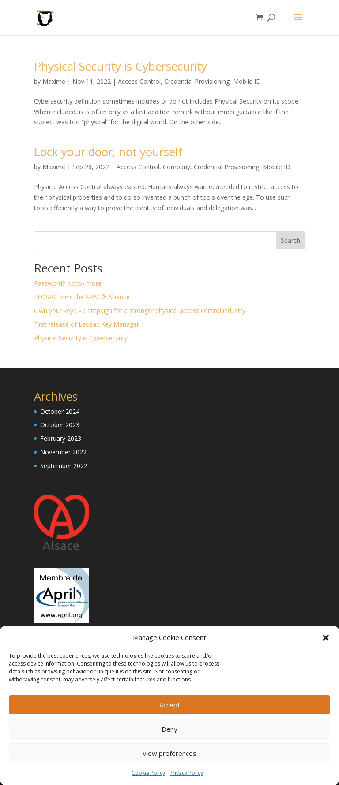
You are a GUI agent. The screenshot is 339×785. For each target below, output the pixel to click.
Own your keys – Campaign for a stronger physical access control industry (139, 311)
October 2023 (59, 425)
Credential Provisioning (197, 82)
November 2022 (63, 452)
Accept (169, 704)
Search (290, 241)
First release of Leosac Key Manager (86, 324)
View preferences (169, 753)
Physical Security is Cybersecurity (120, 66)
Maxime (53, 82)
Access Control (139, 82)
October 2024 (59, 412)
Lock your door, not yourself (108, 152)
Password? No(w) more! (68, 283)
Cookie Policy (148, 773)
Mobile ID (247, 82)
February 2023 (60, 439)
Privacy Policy (186, 773)
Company (176, 167)
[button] (325, 637)
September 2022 (63, 466)
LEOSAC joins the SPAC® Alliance (82, 297)
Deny (169, 729)
